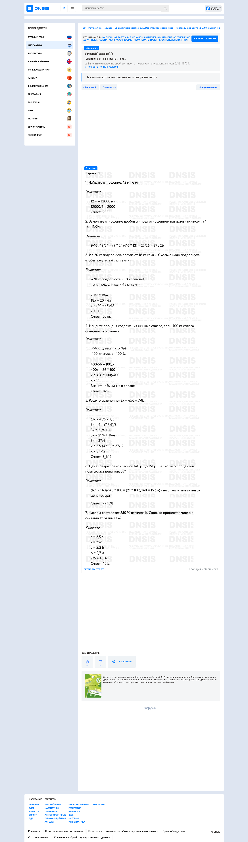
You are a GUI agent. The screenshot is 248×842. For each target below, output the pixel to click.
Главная (34, 804)
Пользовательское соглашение (64, 831)
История (50, 118)
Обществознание (50, 86)
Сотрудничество (38, 837)
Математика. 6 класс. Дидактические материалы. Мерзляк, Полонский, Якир (143, 40)
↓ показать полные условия (101, 66)
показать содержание (204, 39)
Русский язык (50, 37)
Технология (50, 135)
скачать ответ (94, 569)
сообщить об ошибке (203, 569)
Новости (34, 811)
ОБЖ (50, 110)
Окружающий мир (50, 69)
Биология (50, 102)
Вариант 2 (90, 87)
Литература (50, 53)
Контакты (34, 831)
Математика (50, 45)
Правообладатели (174, 831)
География (50, 94)
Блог (31, 808)
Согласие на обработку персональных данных (82, 837)
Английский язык (50, 61)
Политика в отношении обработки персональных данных (123, 831)
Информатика (50, 127)
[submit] (165, 8)
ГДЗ (31, 818)
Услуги (33, 815)
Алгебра (50, 78)
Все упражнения (208, 87)
